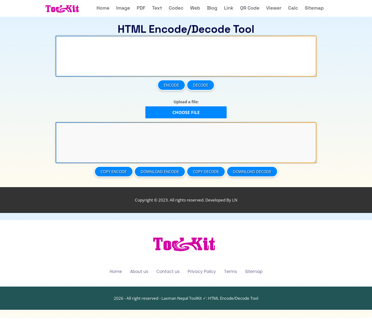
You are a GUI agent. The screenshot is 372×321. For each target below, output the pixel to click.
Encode (171, 85)
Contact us (168, 271)
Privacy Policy (202, 271)
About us (139, 271)
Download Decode (252, 171)
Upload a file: (186, 102)
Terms (230, 271)
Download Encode (160, 171)
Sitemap (254, 271)
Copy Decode (206, 171)
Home (116, 271)
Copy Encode (114, 171)
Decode (200, 85)
